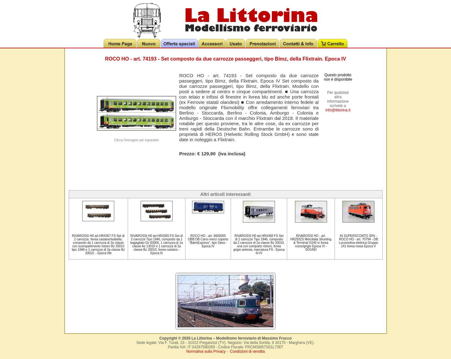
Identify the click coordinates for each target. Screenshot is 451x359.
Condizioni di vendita (247, 351)
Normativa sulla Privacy (205, 351)
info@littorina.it (338, 110)
